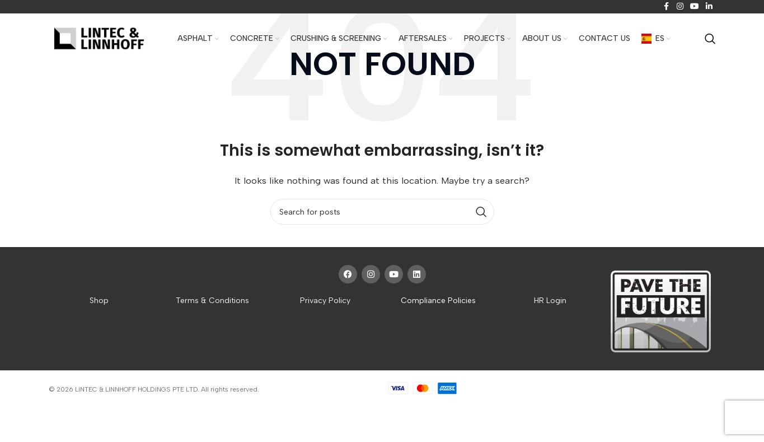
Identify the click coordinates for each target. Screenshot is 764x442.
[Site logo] (99, 39)
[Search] (710, 38)
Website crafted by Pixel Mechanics (317, 389)
